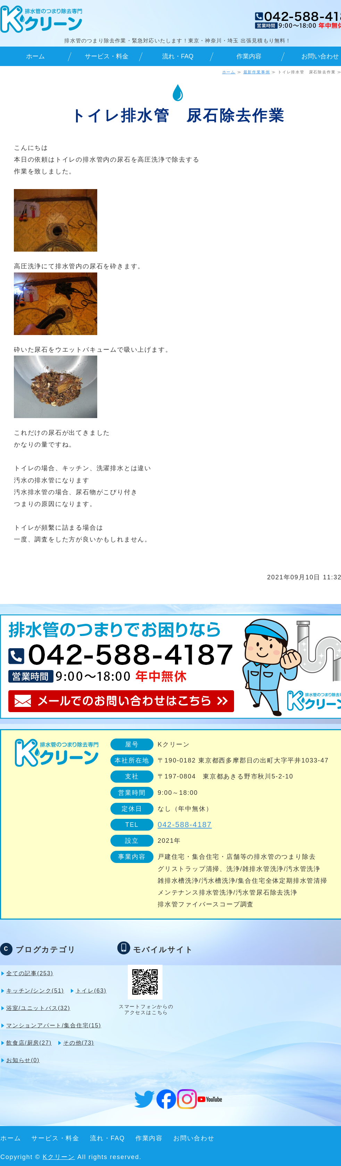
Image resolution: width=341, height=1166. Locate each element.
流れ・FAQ (177, 56)
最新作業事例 (256, 72)
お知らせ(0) (23, 1060)
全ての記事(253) (29, 973)
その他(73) (78, 1043)
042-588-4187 (185, 824)
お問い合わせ (194, 1138)
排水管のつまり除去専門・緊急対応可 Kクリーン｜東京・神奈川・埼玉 (41, 19)
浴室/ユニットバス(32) (38, 1008)
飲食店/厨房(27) (29, 1043)
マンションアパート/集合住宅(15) (53, 1025)
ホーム (35, 56)
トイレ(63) (91, 991)
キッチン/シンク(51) (35, 991)
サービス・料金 (106, 56)
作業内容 (248, 56)
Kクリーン (59, 1156)
